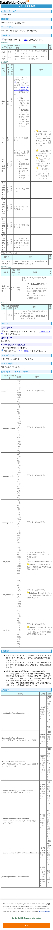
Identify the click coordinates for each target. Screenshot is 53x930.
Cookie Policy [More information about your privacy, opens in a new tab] (44, 911)
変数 (25, 40)
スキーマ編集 (24, 351)
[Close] (49, 904)
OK (26, 925)
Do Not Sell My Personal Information (26, 918)
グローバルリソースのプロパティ (21, 90)
